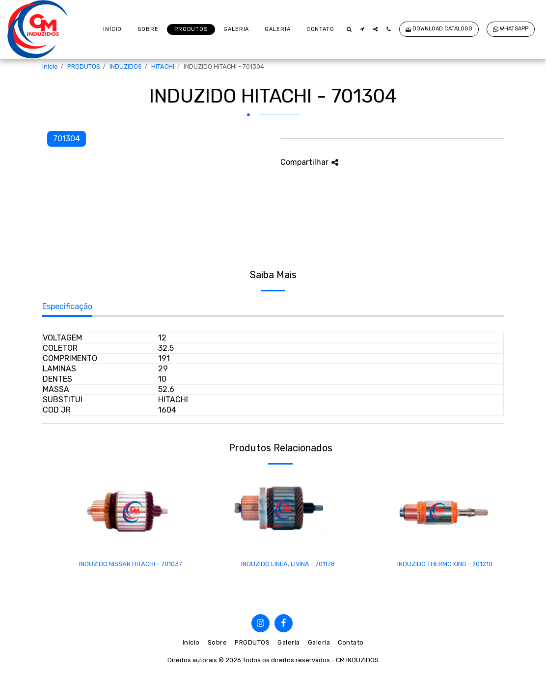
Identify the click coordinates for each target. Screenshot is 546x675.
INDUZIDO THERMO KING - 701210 (444, 564)
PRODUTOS (83, 66)
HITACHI (162, 66)
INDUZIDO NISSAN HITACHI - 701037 (130, 564)
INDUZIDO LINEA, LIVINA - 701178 (288, 564)
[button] (349, 29)
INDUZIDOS (125, 66)
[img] (130, 513)
